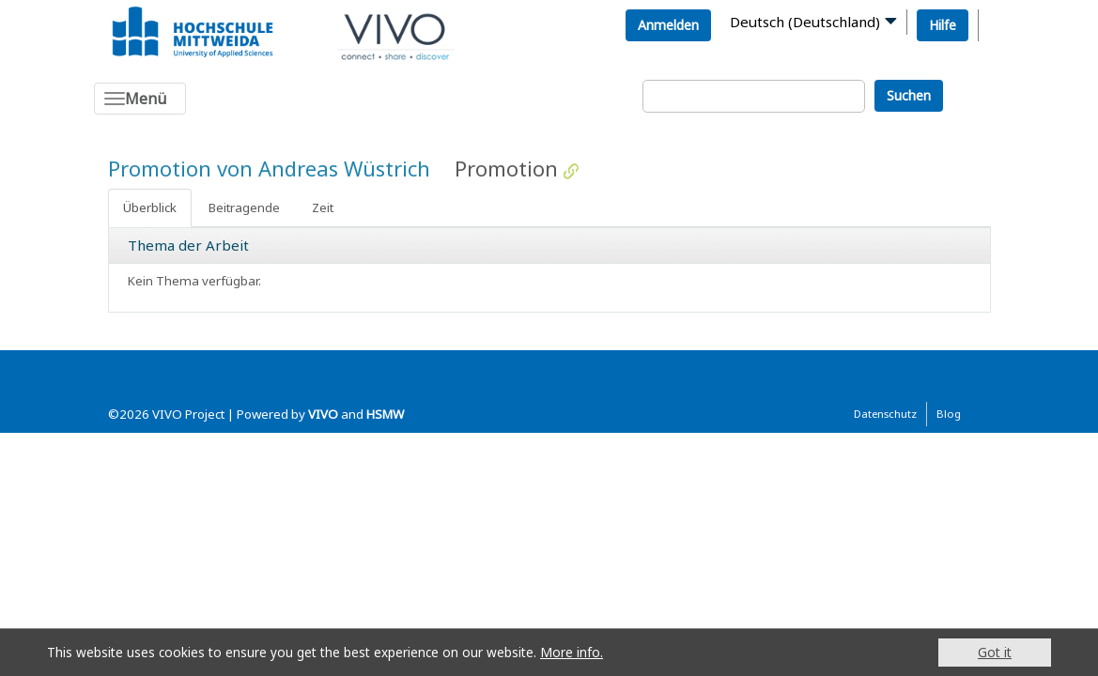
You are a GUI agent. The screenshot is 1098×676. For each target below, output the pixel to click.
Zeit (322, 207)
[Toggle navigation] (140, 99)
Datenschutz (885, 414)
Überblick (150, 207)
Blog (948, 414)
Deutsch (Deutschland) (805, 21)
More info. (571, 652)
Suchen (909, 95)
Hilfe (942, 25)
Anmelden (668, 25)
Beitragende (244, 207)
